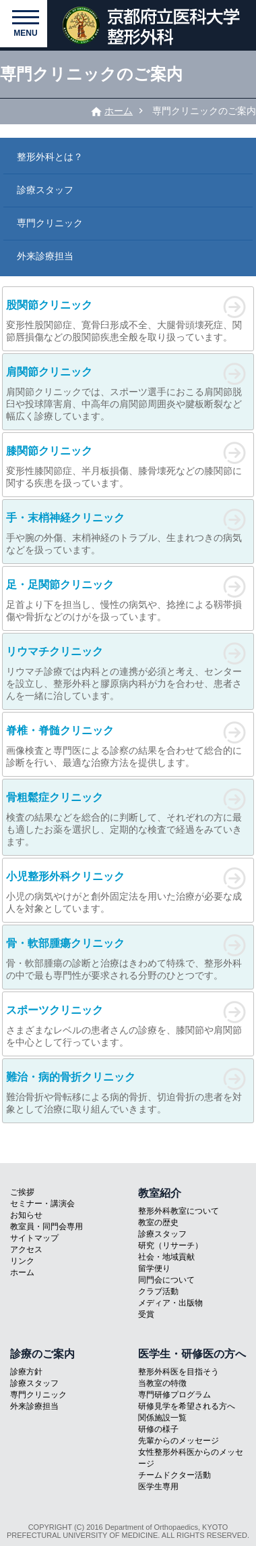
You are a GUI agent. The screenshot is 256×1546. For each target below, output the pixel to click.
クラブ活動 (158, 1291)
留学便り (154, 1268)
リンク (22, 1261)
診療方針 (26, 1371)
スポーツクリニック (54, 1010)
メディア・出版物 (170, 1303)
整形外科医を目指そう (178, 1371)
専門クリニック (50, 222)
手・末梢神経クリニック (65, 517)
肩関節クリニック (49, 372)
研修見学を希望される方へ (186, 1406)
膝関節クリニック (49, 451)
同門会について (166, 1280)
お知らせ (26, 1215)
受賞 (146, 1314)
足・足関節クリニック (60, 584)
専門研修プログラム (174, 1394)
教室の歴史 (158, 1222)
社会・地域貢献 (166, 1257)
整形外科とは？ (50, 156)
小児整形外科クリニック (65, 876)
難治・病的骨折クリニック (70, 1077)
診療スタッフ (45, 189)
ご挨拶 (22, 1192)
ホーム (118, 110)
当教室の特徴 (162, 1383)
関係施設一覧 (162, 1417)
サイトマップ (34, 1238)
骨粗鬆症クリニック (54, 797)
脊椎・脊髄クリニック (60, 730)
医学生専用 (158, 1486)
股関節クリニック (49, 305)
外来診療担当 (45, 256)
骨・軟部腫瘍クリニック (65, 943)
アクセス (26, 1249)
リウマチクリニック (54, 651)
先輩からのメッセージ (178, 1440)
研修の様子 (158, 1429)
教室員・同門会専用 (46, 1226)
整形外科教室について (178, 1211)
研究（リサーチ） (170, 1245)
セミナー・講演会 (42, 1203)
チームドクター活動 (174, 1475)
